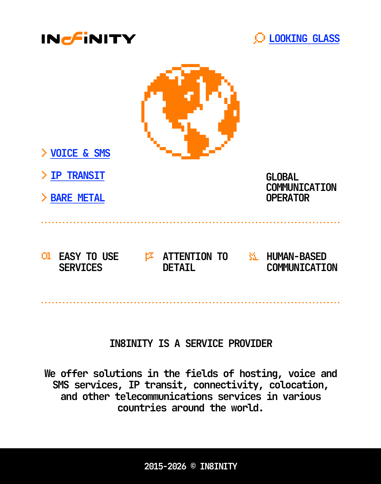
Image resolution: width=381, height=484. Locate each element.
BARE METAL (77, 197)
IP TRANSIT (77, 175)
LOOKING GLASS (304, 38)
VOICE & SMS (80, 153)
